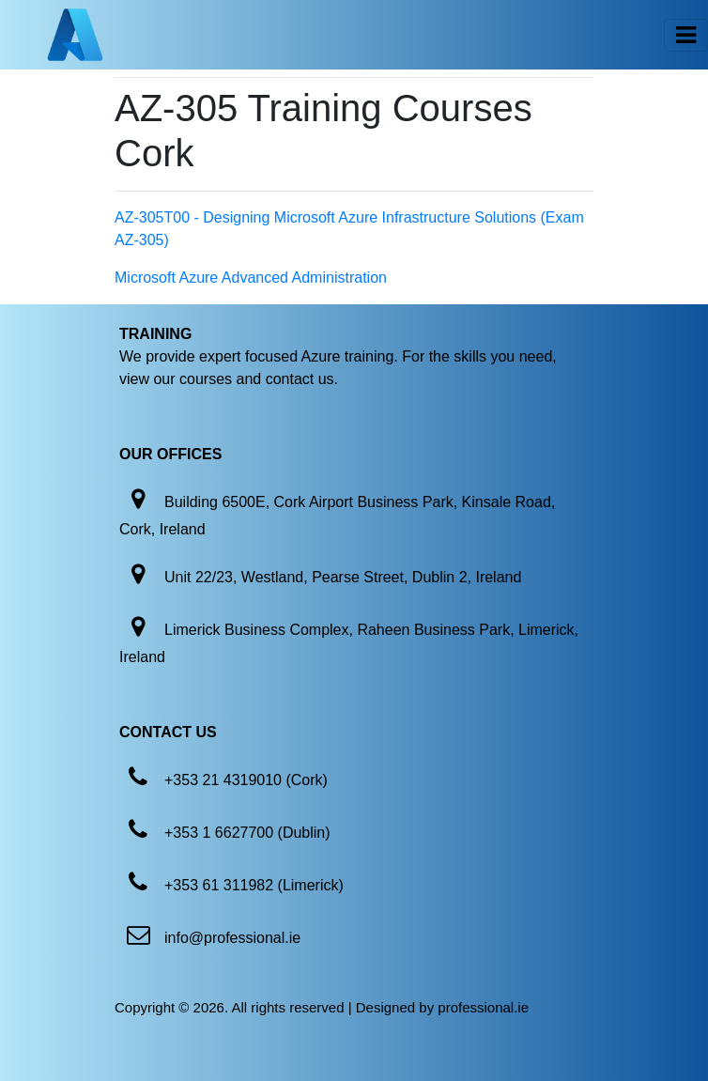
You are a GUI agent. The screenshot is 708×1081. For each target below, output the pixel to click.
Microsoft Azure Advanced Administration (251, 278)
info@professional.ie (232, 938)
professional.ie (483, 1007)
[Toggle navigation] (686, 35)
